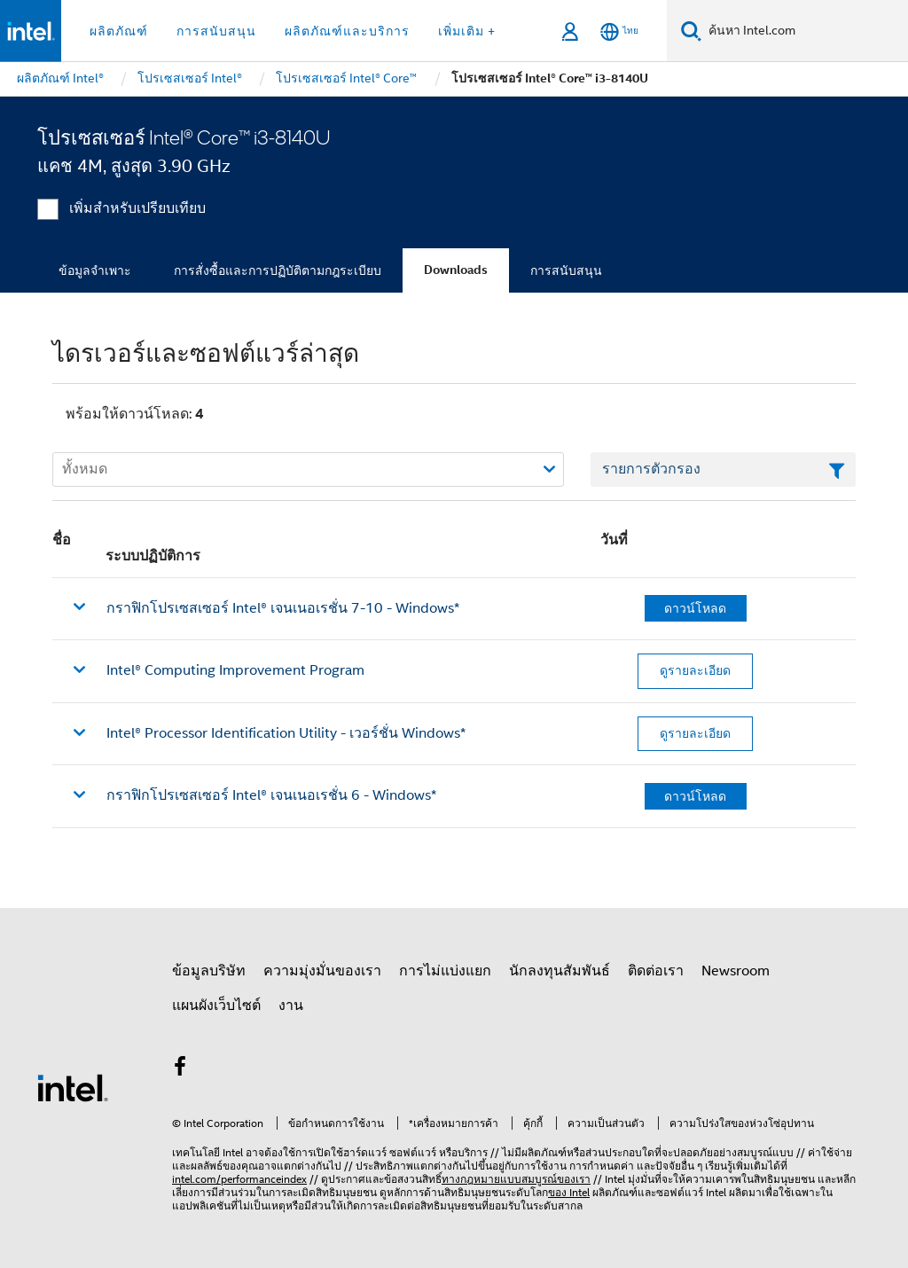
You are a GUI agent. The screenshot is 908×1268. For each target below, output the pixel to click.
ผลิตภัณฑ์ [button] (119, 31)
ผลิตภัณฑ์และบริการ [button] (347, 31)
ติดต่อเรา (656, 971)
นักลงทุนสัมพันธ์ (559, 971)
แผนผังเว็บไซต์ (216, 1005)
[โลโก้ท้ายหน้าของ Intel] (72, 1087)
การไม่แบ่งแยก (445, 971)
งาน (290, 1005)
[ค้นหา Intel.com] (804, 31)
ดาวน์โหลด (695, 608)
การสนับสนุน (566, 270)
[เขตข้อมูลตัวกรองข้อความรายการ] (723, 470)
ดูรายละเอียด (695, 670)
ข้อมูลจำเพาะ (95, 270)
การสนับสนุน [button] (216, 31)
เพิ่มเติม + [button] (467, 31)
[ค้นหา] (691, 31)
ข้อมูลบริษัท (209, 971)
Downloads (456, 270)
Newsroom (735, 971)
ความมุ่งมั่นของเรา (322, 971)
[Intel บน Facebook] (180, 1069)
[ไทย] (619, 31)
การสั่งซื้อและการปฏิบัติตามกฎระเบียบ (277, 270)
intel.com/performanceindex (239, 1179)
